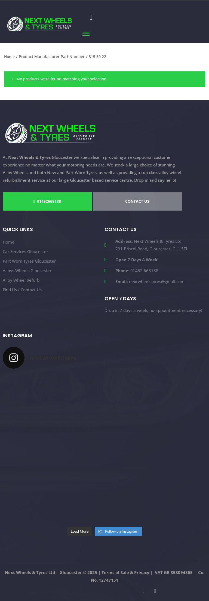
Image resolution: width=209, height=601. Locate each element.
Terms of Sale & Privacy (125, 572)
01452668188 (47, 201)
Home (9, 56)
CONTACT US (137, 201)
